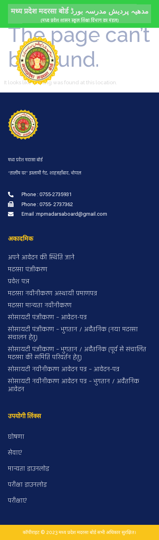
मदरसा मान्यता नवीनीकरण (40, 305)
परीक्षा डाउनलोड (27, 484)
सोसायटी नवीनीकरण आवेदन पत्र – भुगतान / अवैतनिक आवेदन (73, 385)
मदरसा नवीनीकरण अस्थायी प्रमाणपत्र (52, 293)
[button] (100, 39)
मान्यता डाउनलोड (28, 468)
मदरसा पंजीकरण (27, 269)
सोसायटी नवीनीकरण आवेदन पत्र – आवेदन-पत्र (64, 369)
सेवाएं (15, 452)
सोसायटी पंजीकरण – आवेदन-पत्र (47, 317)
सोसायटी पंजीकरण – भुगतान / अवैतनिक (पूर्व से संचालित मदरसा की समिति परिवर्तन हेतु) (77, 353)
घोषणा (16, 436)
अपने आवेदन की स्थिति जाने (41, 257)
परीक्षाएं (17, 500)
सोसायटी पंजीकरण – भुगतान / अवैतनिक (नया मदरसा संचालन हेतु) (73, 333)
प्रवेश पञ (18, 281)
